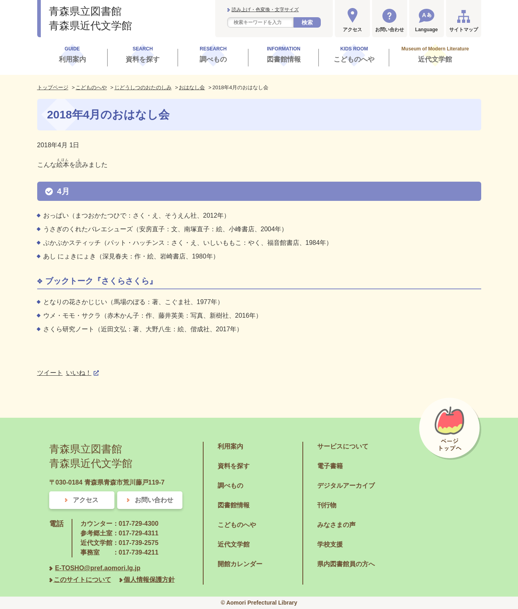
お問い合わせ (389, 29)
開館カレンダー (240, 564)
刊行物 (326, 505)
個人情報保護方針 (149, 579)
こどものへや (91, 87)
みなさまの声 (336, 524)
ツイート (50, 372)
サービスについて (342, 446)
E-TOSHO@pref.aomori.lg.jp (98, 568)
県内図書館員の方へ (346, 564)
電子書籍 (330, 466)
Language (426, 29)
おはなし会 (192, 87)
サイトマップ (463, 29)
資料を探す (234, 466)
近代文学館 (234, 544)
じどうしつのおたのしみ (143, 87)
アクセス (352, 29)
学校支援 (330, 544)
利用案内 (230, 446)
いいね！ (79, 372)
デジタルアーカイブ (346, 485)
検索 (307, 22)
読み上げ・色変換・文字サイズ (265, 9)
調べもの (230, 485)
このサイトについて (82, 579)
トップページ (52, 87)
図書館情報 (234, 505)
